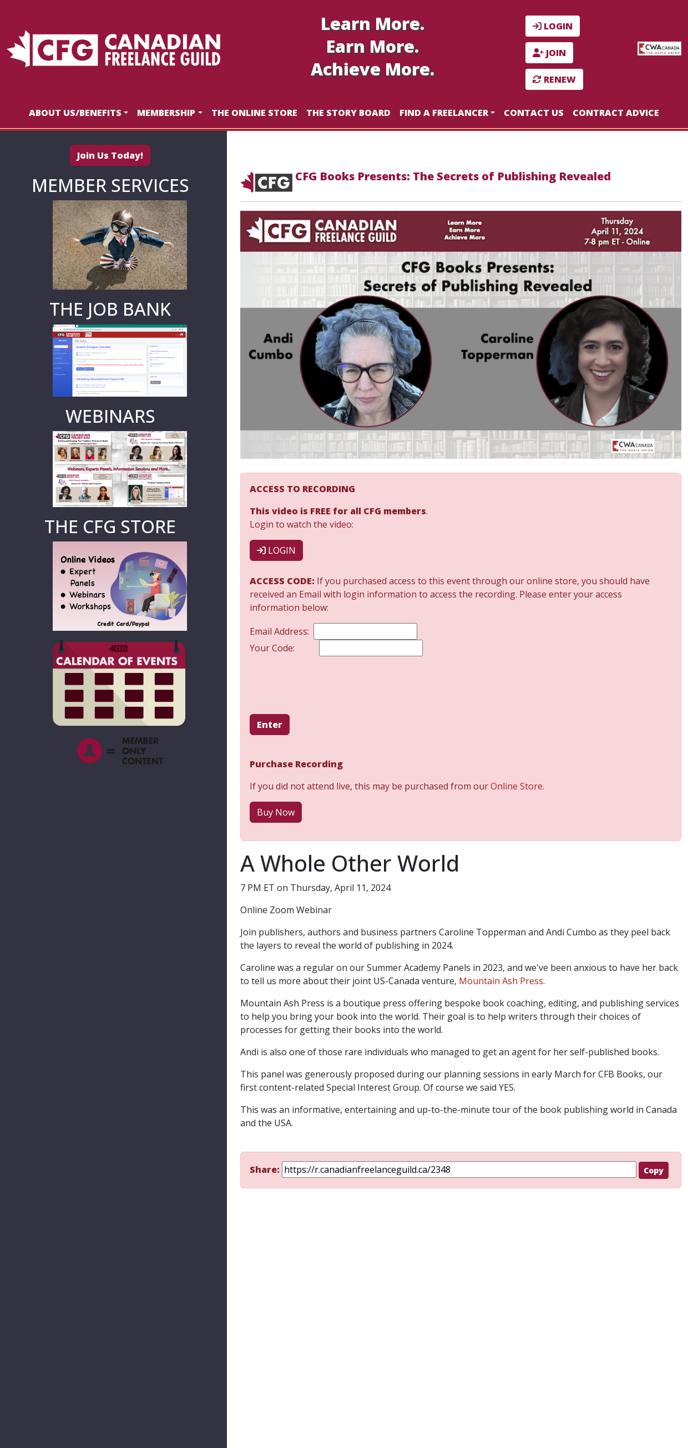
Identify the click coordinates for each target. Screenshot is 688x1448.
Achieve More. (372, 69)
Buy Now (276, 812)
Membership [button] (166, 113)
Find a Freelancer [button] (443, 113)
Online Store (516, 786)
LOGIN (553, 26)
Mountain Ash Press (501, 981)
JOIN (549, 53)
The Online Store (254, 113)
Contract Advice (616, 113)
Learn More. (372, 23)
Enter (269, 724)
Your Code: (336, 648)
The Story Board (348, 113)
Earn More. (372, 46)
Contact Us (534, 113)
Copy (654, 1170)
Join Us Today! (110, 155)
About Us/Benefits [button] (75, 113)
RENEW (554, 79)
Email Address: (333, 631)
